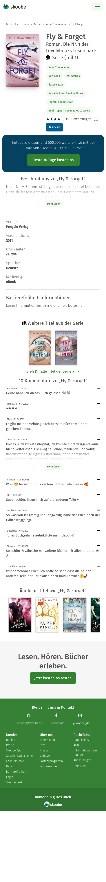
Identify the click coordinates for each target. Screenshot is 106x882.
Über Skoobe (48, 740)
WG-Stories (73, 76)
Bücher (37, 24)
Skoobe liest (14, 782)
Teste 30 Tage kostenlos (53, 160)
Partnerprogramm (51, 761)
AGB (76, 745)
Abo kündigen (82, 760)
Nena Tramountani (56, 24)
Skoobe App (13, 750)
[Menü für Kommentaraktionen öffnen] (98, 388)
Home (26, 24)
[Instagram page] (81, 719)
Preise (10, 745)
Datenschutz (81, 740)
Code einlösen (15, 761)
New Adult (54, 76)
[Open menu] (97, 6)
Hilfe (9, 766)
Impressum (81, 765)
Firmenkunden (49, 766)
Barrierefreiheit (16, 771)
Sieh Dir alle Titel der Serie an (53, 371)
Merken (54, 127)
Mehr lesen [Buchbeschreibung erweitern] (53, 203)
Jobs (42, 745)
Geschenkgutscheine (19, 755)
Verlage (45, 755)
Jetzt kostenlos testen (53, 678)
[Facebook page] (57, 719)
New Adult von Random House (66, 93)
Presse (44, 750)
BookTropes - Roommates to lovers (69, 110)
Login (9, 777)
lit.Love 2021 (55, 84)
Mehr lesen (53, 466)
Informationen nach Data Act (86, 753)
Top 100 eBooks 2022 (60, 102)
